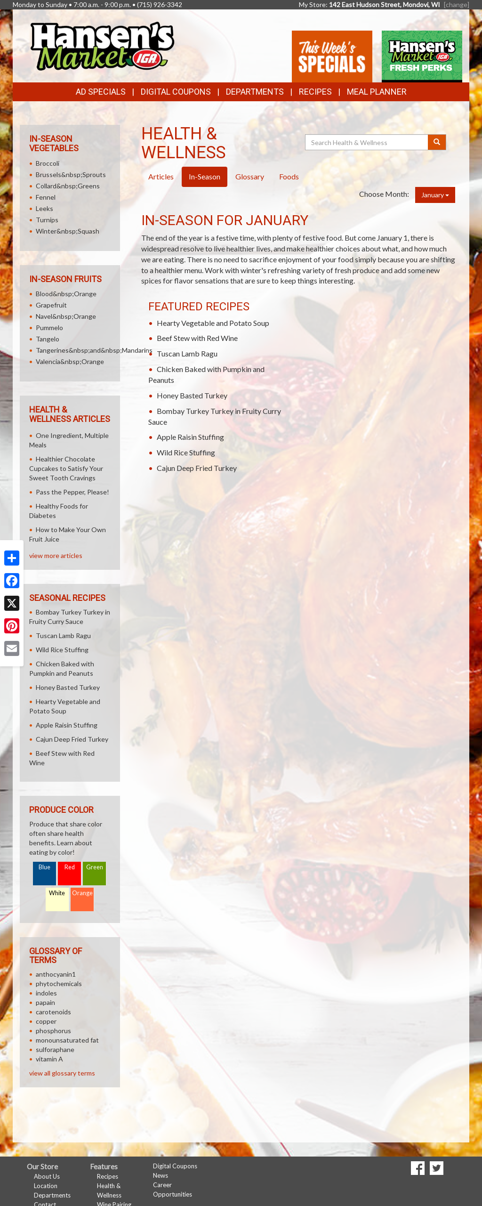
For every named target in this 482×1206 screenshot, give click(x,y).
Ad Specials (101, 92)
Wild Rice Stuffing (186, 452)
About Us (47, 1176)
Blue (44, 867)
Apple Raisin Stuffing (190, 436)
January (435, 195)
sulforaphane (55, 1049)
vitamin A (49, 1059)
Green (94, 867)
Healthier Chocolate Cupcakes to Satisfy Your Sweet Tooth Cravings (66, 468)
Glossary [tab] (249, 176)
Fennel (46, 197)
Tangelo (47, 339)
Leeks (44, 208)
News (160, 1175)
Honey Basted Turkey (192, 395)
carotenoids (53, 1012)
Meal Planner (377, 92)
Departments (52, 1195)
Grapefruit (51, 305)
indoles (46, 993)
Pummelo (49, 328)
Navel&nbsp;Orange (66, 316)
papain (45, 1002)
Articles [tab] (161, 176)
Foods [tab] (289, 176)
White (57, 893)
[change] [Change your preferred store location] (456, 4)
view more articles (55, 555)
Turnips (47, 220)
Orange (82, 893)
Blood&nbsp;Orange (66, 294)
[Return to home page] (102, 45)
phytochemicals (59, 983)
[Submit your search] (437, 142)
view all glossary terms (62, 1073)
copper (46, 1021)
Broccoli (47, 163)
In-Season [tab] (204, 176)
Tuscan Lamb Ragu (187, 353)
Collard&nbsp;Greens (68, 186)
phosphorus (53, 1031)
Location (45, 1186)
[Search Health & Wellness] (367, 142)
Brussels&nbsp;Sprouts (71, 174)
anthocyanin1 (56, 974)
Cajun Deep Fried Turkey (197, 467)
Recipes (315, 92)
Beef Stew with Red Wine (197, 337)
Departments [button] (255, 92)
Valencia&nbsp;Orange (70, 361)
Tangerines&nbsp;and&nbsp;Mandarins (94, 350)
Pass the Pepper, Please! (72, 492)
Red (69, 867)
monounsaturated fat (67, 1040)
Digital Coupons (176, 92)
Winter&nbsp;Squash (67, 231)
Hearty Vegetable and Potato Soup (213, 322)
